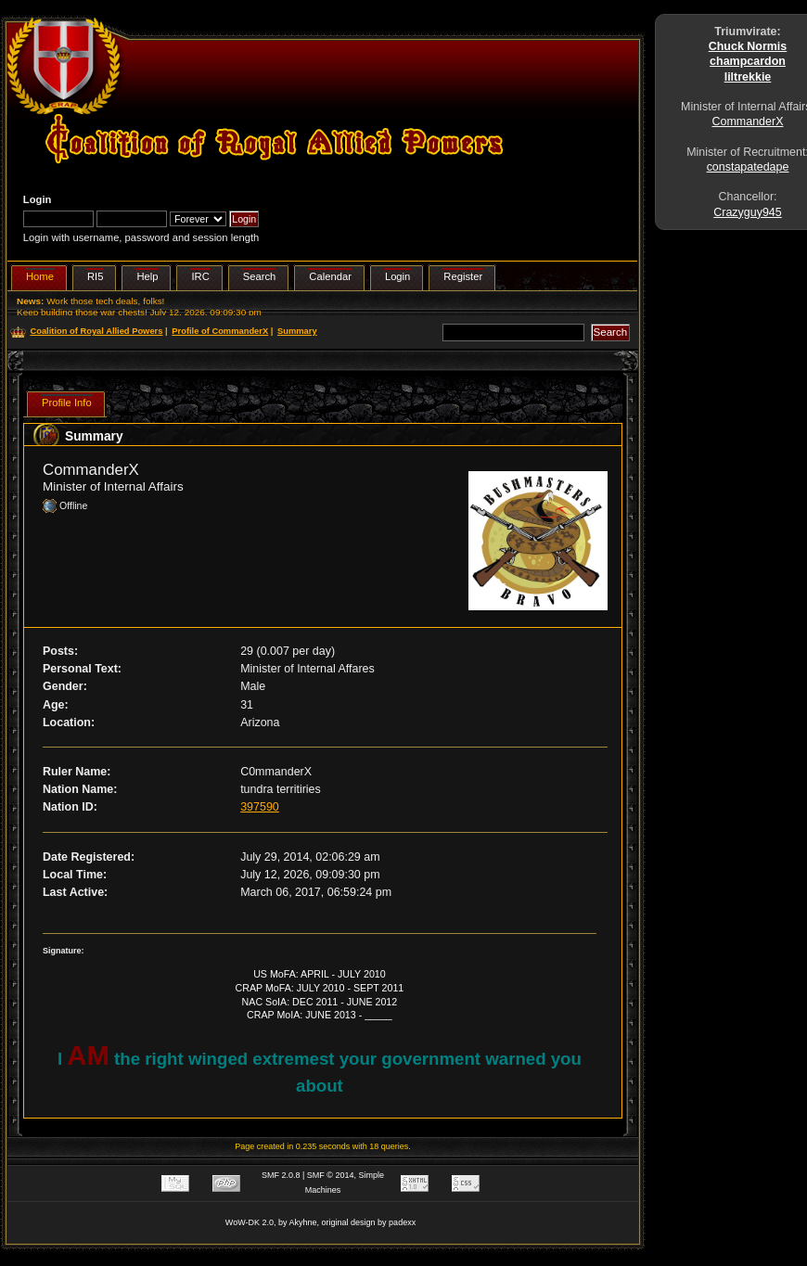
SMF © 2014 (330, 1175)
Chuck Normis (748, 46)
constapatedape (748, 166)
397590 (259, 806)
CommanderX (748, 121)
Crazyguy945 (747, 212)
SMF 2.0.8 (281, 1175)
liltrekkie (748, 76)
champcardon (748, 61)
